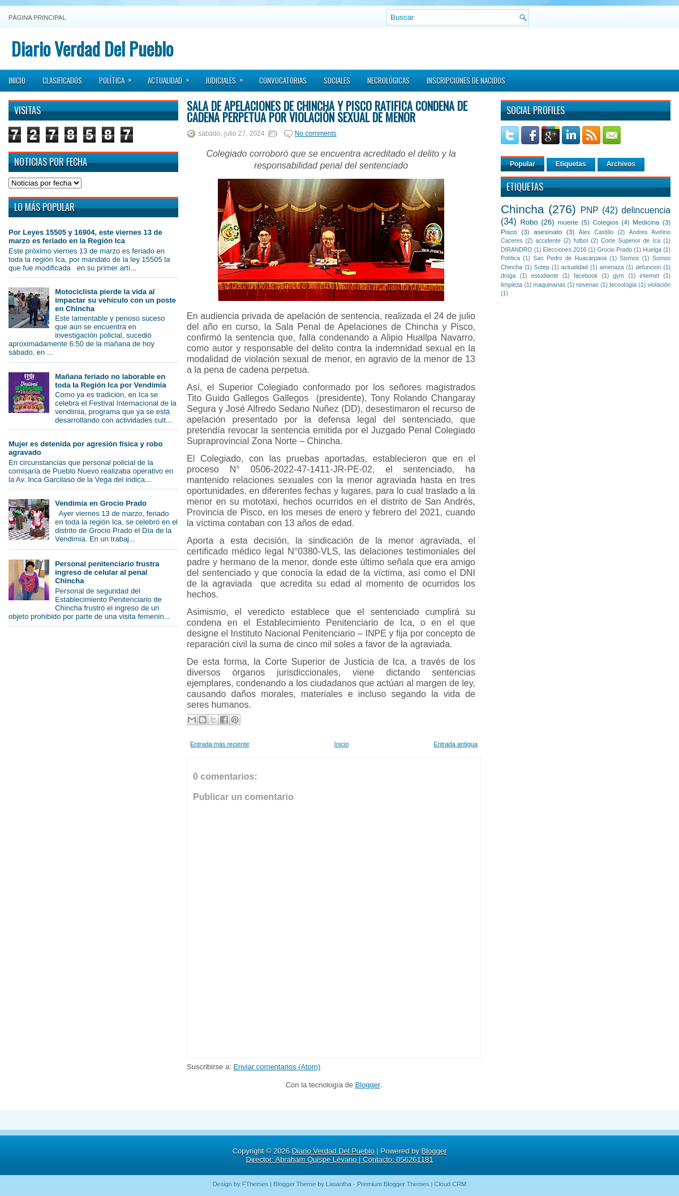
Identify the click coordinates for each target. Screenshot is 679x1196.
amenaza (612, 267)
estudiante (544, 276)
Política (119, 77)
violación (659, 285)
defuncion (648, 267)
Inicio (16, 80)
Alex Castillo (596, 232)
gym (619, 276)
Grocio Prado (614, 250)
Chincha (522, 209)
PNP (590, 210)
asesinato (548, 231)
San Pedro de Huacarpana (570, 258)
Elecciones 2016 (565, 250)
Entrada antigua (455, 744)
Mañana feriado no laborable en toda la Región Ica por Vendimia (110, 380)
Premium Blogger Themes (393, 1184)
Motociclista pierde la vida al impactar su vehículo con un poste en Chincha (115, 300)
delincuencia (646, 210)
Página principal (37, 17)
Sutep (541, 267)
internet (649, 276)
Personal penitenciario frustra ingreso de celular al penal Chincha (107, 572)
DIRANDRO (516, 250)
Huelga (652, 250)
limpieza (511, 285)
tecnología (623, 285)
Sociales (337, 80)
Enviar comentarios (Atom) (276, 1066)
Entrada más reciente (220, 744)
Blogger (367, 1085)
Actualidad (172, 77)
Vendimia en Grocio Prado (101, 503)
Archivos (621, 164)
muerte (568, 222)
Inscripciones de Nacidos (466, 80)
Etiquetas (571, 164)
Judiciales (228, 77)
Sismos (629, 258)
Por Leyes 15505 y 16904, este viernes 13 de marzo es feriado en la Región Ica (85, 236)
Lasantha (338, 1184)
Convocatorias (283, 80)
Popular (522, 164)
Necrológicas (388, 80)
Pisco (509, 231)
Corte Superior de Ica (630, 241)
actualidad (574, 267)
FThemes (255, 1184)
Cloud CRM (450, 1184)
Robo (529, 222)
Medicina (646, 222)
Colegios (605, 222)
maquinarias (550, 285)
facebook (586, 276)
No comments (316, 133)
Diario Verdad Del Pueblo (92, 48)
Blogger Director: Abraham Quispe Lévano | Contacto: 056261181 (346, 1155)
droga (508, 276)
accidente (548, 241)
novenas (588, 285)
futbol (581, 241)
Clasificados (62, 80)
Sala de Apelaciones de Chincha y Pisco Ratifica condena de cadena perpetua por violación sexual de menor (327, 111)
